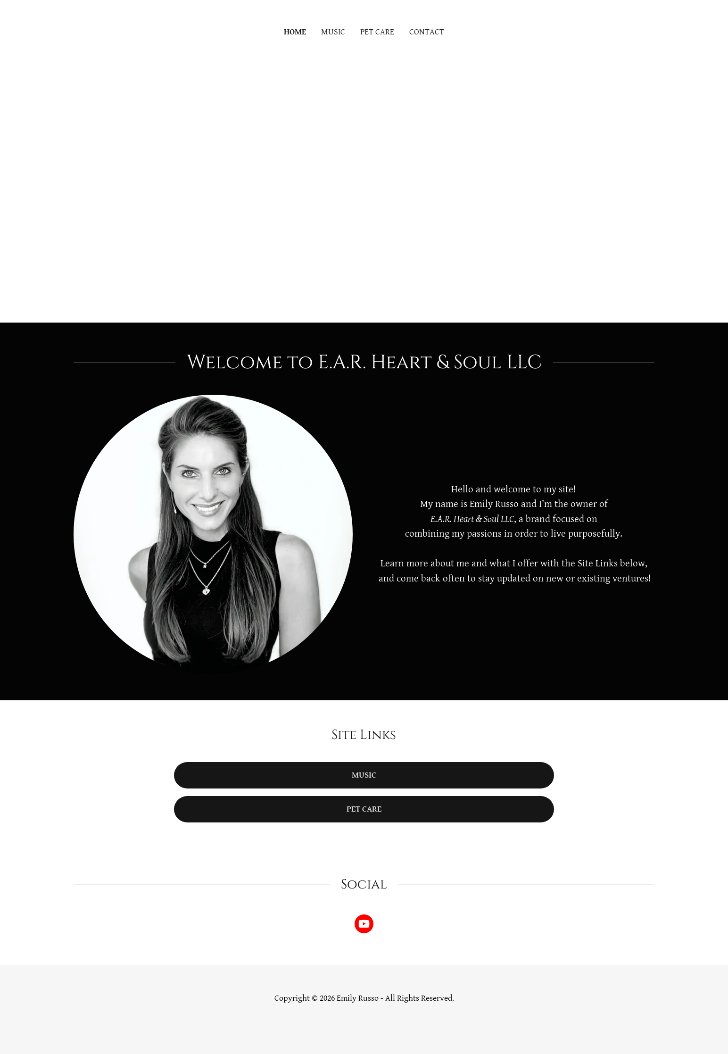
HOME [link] (295, 32)
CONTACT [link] (426, 32)
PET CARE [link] (377, 32)
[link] (364, 926)
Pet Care (364, 809)
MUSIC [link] (333, 32)
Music (364, 775)
